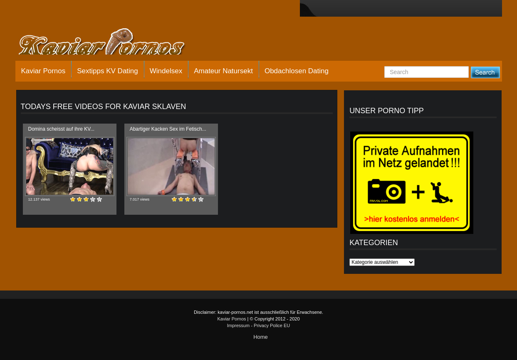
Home (260, 337)
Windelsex (166, 71)
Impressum (238, 325)
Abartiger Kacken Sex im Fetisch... (168, 129)
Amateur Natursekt (223, 71)
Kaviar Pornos (43, 71)
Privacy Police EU (272, 325)
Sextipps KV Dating (107, 71)
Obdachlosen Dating (297, 71)
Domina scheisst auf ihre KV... (61, 129)
